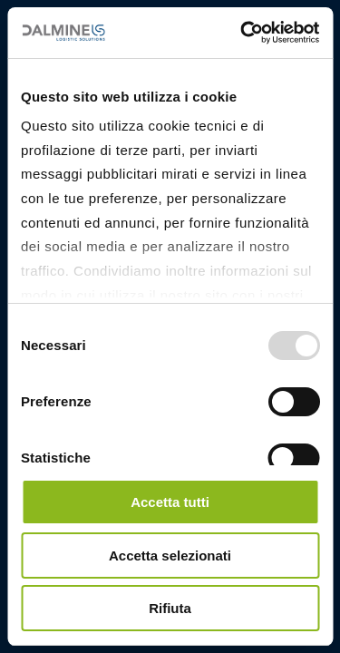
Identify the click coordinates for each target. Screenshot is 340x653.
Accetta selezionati (170, 555)
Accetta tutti (170, 502)
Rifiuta (170, 608)
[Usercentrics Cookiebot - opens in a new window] (242, 32)
